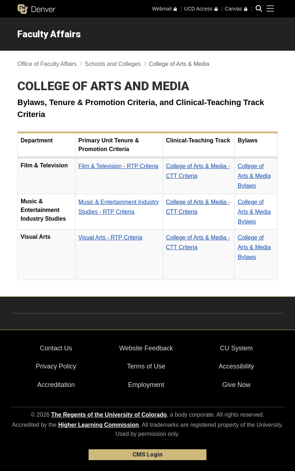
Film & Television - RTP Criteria (118, 166)
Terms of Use (146, 366)
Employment (146, 384)
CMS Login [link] (147, 454)
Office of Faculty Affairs (47, 64)
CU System (236, 348)
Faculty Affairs (49, 34)
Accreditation (56, 384)
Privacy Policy (56, 366)
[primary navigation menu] (270, 8)
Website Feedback (146, 348)
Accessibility (236, 366)
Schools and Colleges (113, 64)
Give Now (236, 384)
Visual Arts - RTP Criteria (110, 237)
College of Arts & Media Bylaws (254, 176)
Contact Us (56, 348)
